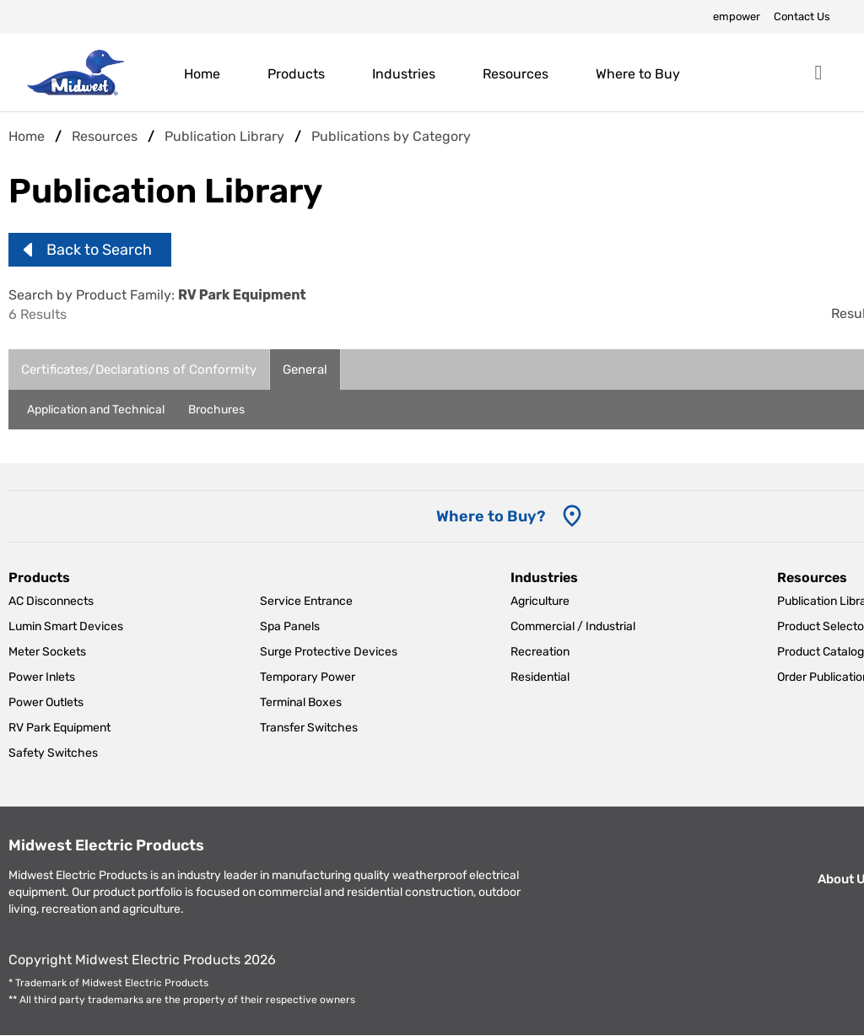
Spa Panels (290, 626)
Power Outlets (46, 702)
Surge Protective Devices (328, 652)
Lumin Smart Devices (65, 626)
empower (736, 16)
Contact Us (802, 16)
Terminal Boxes (301, 702)
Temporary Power (307, 677)
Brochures (216, 409)
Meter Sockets (47, 652)
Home (202, 74)
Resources (515, 74)
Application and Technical (96, 409)
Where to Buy (638, 74)
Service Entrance (306, 601)
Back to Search (99, 249)
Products (296, 74)
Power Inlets (41, 677)
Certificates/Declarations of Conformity (138, 369)
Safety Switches (53, 753)
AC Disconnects (51, 601)
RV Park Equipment (59, 727)
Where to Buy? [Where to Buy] (490, 516)
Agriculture (540, 601)
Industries (403, 74)
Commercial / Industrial (572, 626)
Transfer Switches (309, 727)
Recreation (540, 652)
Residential (540, 677)
